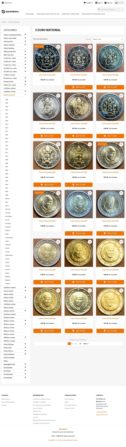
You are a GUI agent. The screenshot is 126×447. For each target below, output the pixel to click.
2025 (6, 103)
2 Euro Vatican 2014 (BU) (79, 221)
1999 (6, 195)
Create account (69, 408)
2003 (6, 181)
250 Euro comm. (9, 341)
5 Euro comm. (9, 297)
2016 (6, 135)
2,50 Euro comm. (10, 287)
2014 (6, 142)
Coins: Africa (8, 351)
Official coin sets (10, 51)
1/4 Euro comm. (9, 75)
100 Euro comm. (9, 337)
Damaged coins (9, 364)
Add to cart (79, 87)
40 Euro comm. (9, 331)
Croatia (7, 252)
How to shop (37, 411)
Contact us (7, 3)
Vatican (7, 199)
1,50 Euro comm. (10, 91)
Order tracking (69, 399)
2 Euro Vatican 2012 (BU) (47, 270)
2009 (6, 160)
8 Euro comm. (9, 308)
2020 (6, 121)
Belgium (7, 280)
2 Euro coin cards (10, 38)
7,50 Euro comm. (10, 304)
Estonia (7, 269)
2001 (6, 188)
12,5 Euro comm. (10, 314)
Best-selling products (8, 402)
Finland (7, 266)
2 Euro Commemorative (12, 35)
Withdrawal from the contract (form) (44, 420)
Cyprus (7, 273)
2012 (6, 149)
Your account (70, 395)
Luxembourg (9, 237)
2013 (6, 145)
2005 (6, 174)
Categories (29, 14)
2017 (6, 131)
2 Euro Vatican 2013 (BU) (110, 221)
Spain (7, 206)
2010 (6, 156)
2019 (6, 124)
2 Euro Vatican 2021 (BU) (47, 124)
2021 (6, 117)
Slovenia (7, 209)
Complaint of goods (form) (41, 423)
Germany (8, 227)
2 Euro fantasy (9, 48)
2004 (6, 177)
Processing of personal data (93, 14)
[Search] (110, 9)
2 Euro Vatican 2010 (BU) (110, 270)
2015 (6, 138)
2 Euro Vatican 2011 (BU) (79, 270)
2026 (6, 99)
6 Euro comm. (9, 301)
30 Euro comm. (9, 328)
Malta (6, 234)
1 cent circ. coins (10, 58)
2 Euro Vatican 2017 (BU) (79, 172)
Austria (7, 220)
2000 (6, 191)
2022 (6, 113)
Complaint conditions (70, 14)
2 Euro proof (8, 41)
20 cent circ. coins (10, 71)
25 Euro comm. (9, 324)
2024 (6, 106)
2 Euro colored (9, 45)
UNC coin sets (8, 55)
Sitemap (4, 405)
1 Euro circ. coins (10, 85)
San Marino (8, 216)
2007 (6, 167)
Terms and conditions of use (47, 14)
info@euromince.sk (102, 415)
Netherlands (9, 255)
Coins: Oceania (9, 357)
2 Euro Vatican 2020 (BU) (79, 124)
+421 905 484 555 (101, 412)
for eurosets (8, 374)
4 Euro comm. (9, 294)
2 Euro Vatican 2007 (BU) (110, 318)
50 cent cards (8, 81)
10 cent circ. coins (10, 68)
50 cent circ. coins (10, 78)
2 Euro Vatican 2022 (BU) (110, 75)
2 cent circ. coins (10, 61)
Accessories (8, 368)
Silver (6, 361)
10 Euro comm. (9, 311)
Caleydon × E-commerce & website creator (63, 440)
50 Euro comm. (9, 334)
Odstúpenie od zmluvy (40, 414)
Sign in (67, 402)
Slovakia (7, 213)
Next (86, 343)
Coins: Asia (7, 348)
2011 (6, 152)
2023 (6, 110)
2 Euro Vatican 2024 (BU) (47, 75)
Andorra (7, 283)
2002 (6, 184)
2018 (6, 128)
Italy (6, 202)
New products (6, 399)
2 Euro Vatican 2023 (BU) (79, 75)
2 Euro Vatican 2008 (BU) (79, 318)
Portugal (7, 223)
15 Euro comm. (9, 317)
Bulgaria (7, 276)
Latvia (7, 241)
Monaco (7, 230)
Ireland (7, 248)
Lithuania (8, 245)
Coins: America (9, 354)
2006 (6, 170)
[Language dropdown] (88, 3)
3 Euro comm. (9, 291)
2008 (6, 163)
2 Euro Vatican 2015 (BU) (47, 221)
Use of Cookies (37, 408)
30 (81, 344)
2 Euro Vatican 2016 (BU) (110, 172)
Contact (35, 417)
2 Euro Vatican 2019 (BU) (110, 124)
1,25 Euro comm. (10, 88)
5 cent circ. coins (10, 65)
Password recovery (71, 405)
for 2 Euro (7, 371)
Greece (7, 259)
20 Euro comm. (9, 321)
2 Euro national (9, 95)
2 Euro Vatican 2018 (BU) (47, 172)
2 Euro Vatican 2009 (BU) (47, 318)
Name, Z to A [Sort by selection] (108, 39)
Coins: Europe (9, 344)
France (7, 262)
